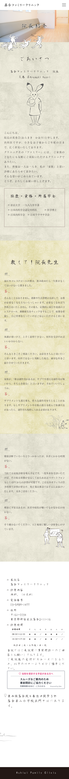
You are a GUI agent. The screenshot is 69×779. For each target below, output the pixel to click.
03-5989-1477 (20, 604)
